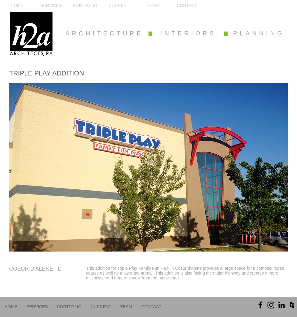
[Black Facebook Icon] (260, 304)
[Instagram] (270, 304)
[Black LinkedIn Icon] (281, 304)
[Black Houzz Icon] (292, 304)
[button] (148, 167)
